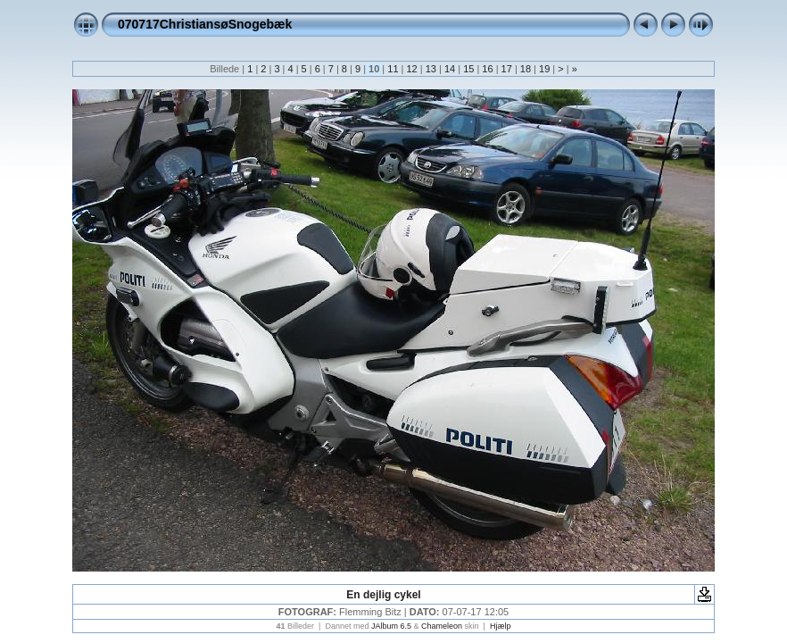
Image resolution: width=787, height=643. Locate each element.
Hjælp (500, 626)
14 (450, 68)
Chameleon (441, 626)
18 (526, 68)
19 (544, 68)
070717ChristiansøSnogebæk (205, 24)
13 (431, 68)
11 (393, 68)
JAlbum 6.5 (391, 626)
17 (507, 68)
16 (487, 68)
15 (468, 68)
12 (411, 68)
